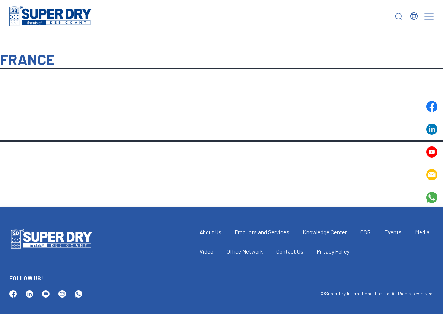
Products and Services (262, 232)
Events (393, 232)
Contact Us (289, 251)
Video (206, 251)
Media (422, 232)
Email (431, 174)
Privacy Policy (333, 251)
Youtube (431, 152)
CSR (365, 232)
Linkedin (431, 129)
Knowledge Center (325, 232)
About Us (211, 232)
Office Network (245, 251)
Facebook (431, 106)
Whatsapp (431, 197)
